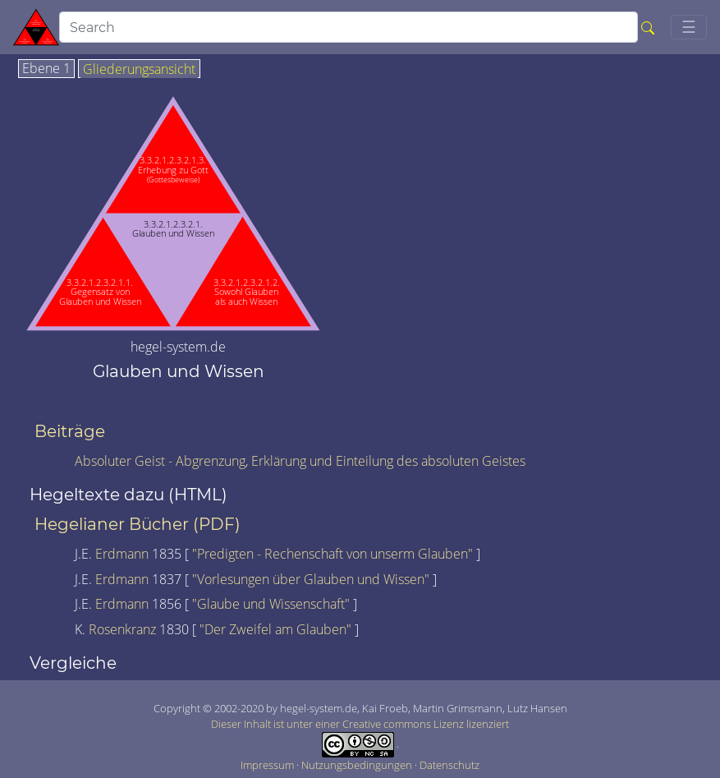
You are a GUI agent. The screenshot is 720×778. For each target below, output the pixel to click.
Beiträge (69, 431)
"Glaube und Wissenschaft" (272, 604)
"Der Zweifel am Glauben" (277, 629)
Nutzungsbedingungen (358, 764)
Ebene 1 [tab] (46, 69)
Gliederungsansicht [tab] (139, 70)
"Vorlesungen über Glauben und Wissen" (312, 579)
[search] (348, 27)
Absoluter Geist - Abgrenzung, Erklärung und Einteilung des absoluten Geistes (300, 461)
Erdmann (123, 554)
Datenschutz (449, 764)
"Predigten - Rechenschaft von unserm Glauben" (334, 554)
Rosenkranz (124, 629)
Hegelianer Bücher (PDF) (137, 524)
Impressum (268, 764)
